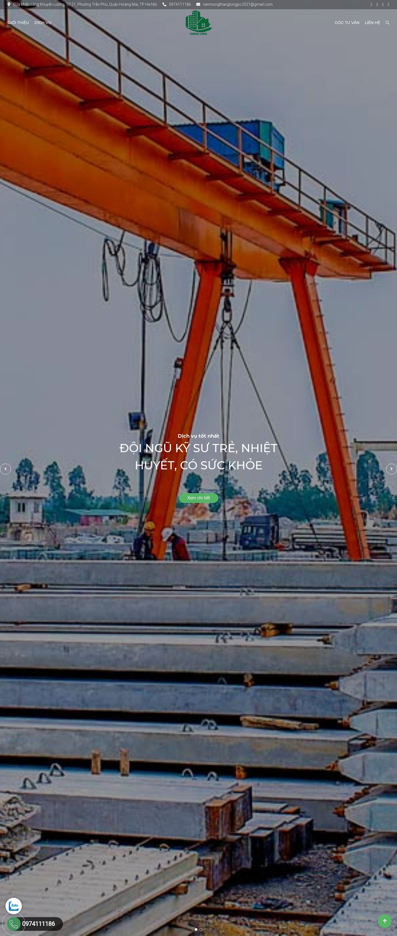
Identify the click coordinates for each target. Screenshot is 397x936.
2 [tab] (201, 929)
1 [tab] (196, 929)
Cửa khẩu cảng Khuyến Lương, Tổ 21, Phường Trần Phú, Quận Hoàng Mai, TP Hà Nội (82, 4)
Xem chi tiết (198, 497)
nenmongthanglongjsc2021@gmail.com (234, 4)
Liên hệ (372, 22)
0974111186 (177, 4)
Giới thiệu (18, 22)
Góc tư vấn (347, 22)
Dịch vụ (42, 22)
